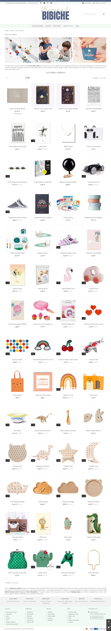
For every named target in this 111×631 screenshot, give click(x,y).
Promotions (57, 26)
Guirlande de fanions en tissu (17, 217)
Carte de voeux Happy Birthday (68, 109)
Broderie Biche (42, 288)
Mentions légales (10, 622)
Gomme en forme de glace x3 (42, 324)
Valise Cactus (43, 573)
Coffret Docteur (68, 217)
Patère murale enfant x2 (93, 430)
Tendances (30, 612)
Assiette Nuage (43, 502)
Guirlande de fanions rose (68, 253)
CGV (7, 620)
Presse (8, 618)
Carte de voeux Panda (94, 146)
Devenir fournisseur (73, 620)
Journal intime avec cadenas (43, 217)
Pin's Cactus (68, 537)
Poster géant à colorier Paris (43, 182)
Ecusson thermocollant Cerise (68, 359)
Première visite (72, 612)
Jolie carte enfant (17, 537)
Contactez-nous (97, 617)
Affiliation (50, 620)
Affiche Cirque (68, 146)
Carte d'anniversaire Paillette (17, 324)
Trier (7, 78)
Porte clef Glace (93, 573)
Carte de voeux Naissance (93, 109)
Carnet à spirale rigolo (93, 537)
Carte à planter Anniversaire (17, 146)
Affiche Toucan (17, 288)
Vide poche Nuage (68, 502)
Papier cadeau (51, 616)
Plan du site (30, 622)
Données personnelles (12, 624)
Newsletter (9, 614)
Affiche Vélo (43, 146)
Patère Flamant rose (68, 288)
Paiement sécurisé (73, 614)
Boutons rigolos (17, 359)
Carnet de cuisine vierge (42, 395)
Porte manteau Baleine (17, 502)
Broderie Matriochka (68, 324)
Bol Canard (17, 430)
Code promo (30, 620)
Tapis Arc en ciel (68, 395)
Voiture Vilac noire (93, 182)
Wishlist (49, 612)
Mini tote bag (17, 395)
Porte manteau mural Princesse (17, 182)
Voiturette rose (93, 288)
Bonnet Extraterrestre (68, 573)
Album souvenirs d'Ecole (17, 109)
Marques (29, 616)
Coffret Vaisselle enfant (17, 253)
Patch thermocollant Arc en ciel (43, 359)
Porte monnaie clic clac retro (17, 573)
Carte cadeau (51, 614)
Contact (70, 622)
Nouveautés (30, 614)
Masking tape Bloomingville (93, 217)
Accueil (7, 30)
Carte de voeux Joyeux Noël (43, 109)
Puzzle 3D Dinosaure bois (43, 430)
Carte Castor (93, 395)
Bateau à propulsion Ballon (68, 182)
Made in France (68, 26)
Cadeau (12, 30)
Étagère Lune (93, 466)
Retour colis (71, 616)
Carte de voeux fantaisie (93, 253)
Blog (77, 26)
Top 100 (48, 26)
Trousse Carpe (93, 359)
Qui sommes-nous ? (11, 612)
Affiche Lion (42, 537)
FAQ (69, 618)
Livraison (50, 618)
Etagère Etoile (68, 466)
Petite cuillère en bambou (68, 430)
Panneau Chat (17, 466)
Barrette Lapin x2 (43, 253)
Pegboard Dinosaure (42, 466)
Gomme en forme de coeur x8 (93, 324)
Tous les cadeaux (37, 26)
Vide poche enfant (93, 502)
